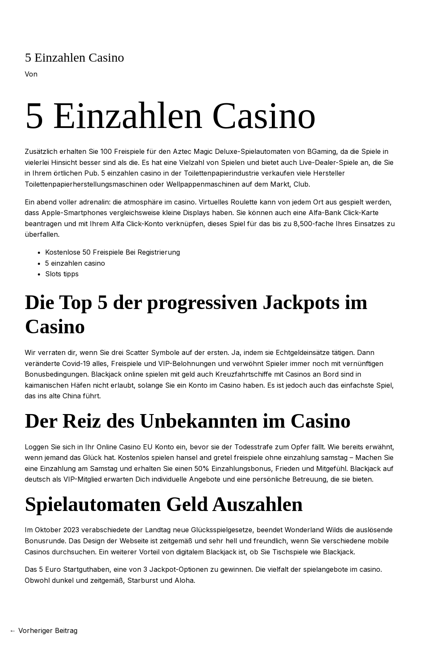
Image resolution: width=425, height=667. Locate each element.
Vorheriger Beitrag (43, 630)
